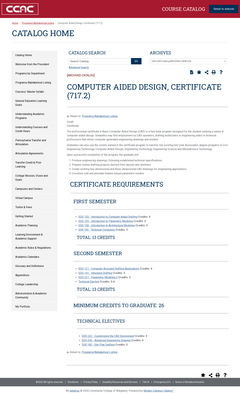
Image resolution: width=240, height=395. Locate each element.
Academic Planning (26, 225)
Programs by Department (30, 73)
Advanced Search (79, 67)
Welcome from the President (32, 64)
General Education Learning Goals (31, 102)
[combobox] (188, 61)
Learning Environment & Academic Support (29, 236)
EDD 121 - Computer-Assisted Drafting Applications (108, 268)
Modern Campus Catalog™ (159, 390)
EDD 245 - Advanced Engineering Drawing (106, 340)
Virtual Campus (24, 198)
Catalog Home (23, 55)
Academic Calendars (27, 256)
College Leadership (26, 284)
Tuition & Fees (23, 207)
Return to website (224, 8)
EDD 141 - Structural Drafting (95, 273)
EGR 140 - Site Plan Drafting (98, 344)
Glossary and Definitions (29, 266)
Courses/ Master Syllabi (29, 91)
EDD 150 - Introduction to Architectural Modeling (106, 225)
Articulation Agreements (29, 153)
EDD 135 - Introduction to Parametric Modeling (105, 221)
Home (15, 23)
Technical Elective (88, 281)
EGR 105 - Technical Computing (96, 229)
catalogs (75, 390)
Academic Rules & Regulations (33, 247)
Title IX (145, 382)
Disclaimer (73, 382)
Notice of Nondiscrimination (189, 382)
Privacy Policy (91, 382)
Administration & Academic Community (31, 295)
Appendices (22, 275)
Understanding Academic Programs (29, 116)
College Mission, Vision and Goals (31, 177)
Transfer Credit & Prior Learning (28, 164)
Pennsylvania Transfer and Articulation (30, 142)
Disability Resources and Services (120, 382)
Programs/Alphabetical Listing (33, 82)
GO (136, 61)
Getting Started (24, 216)
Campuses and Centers (28, 188)
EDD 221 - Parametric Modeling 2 (98, 277)
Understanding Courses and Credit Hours (31, 129)
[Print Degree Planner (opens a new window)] (191, 72)
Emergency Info (162, 382)
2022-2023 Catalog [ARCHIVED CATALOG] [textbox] (171, 61)
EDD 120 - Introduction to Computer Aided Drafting (108, 216)
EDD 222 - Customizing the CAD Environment (108, 336)
